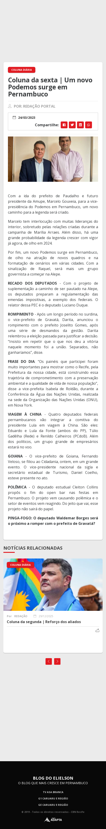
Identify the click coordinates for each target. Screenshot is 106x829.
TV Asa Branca (53, 792)
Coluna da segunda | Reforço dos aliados (44, 621)
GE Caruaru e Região (53, 804)
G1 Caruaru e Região (53, 798)
